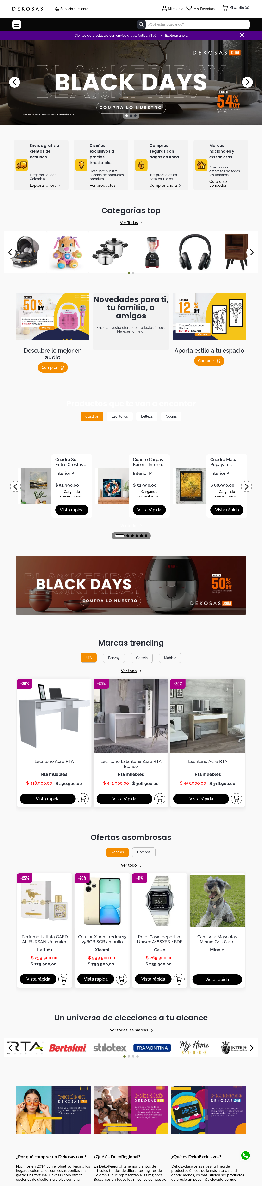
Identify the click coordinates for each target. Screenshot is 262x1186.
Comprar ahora (163, 185)
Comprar (50, 367)
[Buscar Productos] (141, 24)
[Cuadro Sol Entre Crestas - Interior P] (53, 486)
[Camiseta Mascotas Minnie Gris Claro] (217, 780)
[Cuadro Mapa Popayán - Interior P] (208, 486)
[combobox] (193, 24)
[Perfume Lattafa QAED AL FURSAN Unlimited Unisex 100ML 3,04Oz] (44, 780)
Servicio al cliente (74, 9)
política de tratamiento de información (161, 1051)
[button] (126, 115)
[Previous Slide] (14, 82)
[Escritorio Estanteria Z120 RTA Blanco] (131, 651)
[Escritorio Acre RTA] (54, 651)
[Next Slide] (247, 82)
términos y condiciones (211, 1047)
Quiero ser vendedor (218, 183)
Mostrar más (53, 999)
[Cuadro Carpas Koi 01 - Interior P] (131, 486)
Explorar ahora (43, 185)
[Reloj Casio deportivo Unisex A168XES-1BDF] (159, 780)
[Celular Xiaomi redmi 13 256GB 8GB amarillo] (102, 780)
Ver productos (103, 185)
